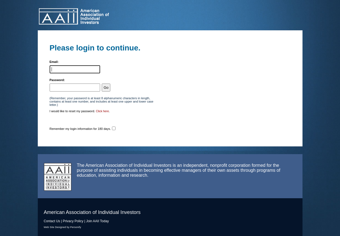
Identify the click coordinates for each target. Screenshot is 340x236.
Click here (102, 111)
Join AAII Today (97, 221)
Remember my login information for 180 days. (80, 128)
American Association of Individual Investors (97, 16)
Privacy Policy (73, 221)
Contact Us (52, 221)
